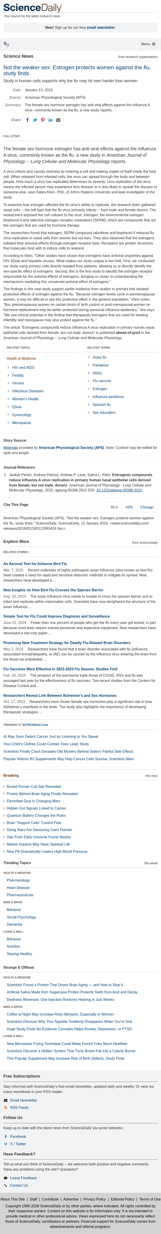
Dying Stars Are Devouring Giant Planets (39, 830)
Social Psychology (21, 917)
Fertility (18, 375)
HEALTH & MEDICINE (17, 873)
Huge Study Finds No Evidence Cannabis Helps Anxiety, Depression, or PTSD (69, 1029)
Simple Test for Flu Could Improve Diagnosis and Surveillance (56, 616)
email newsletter (101, 27)
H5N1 (97, 373)
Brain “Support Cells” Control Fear (34, 823)
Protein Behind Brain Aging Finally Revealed (42, 794)
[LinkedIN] (50, 120)
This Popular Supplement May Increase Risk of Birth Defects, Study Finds (66, 1058)
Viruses (18, 383)
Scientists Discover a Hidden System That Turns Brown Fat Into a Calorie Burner (71, 1051)
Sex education (104, 413)
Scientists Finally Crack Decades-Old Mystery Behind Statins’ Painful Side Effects (68, 751)
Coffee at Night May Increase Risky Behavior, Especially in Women (60, 1014)
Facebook (18, 1136)
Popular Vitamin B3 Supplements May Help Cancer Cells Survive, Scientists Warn (68, 759)
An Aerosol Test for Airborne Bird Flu (35, 564)
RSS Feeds (19, 1107)
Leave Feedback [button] (23, 1178)
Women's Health (25, 399)
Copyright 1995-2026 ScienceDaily (33, 1206)
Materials (10, 448)
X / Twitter (18, 1144)
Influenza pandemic (108, 397)
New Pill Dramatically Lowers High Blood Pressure (47, 851)
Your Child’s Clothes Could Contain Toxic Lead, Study (46, 744)
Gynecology (21, 415)
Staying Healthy (19, 954)
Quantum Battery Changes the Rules (36, 815)
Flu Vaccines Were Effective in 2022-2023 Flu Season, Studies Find (60, 669)
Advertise (70, 1199)
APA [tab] (129, 507)
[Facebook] (27, 120)
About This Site (12, 1199)
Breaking (11, 775)
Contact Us (19, 1185)
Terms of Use (150, 1199)
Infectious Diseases (28, 391)
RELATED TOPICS (18, 347)
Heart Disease (18, 888)
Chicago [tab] (147, 507)
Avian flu (99, 357)
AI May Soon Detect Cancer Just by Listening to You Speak (50, 736)
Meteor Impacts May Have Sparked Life (38, 844)
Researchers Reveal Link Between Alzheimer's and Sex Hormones (60, 695)
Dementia (14, 924)
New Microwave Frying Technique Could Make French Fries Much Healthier (67, 1044)
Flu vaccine (102, 381)
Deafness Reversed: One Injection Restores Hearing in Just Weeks (60, 1000)
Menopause (21, 423)
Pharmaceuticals (20, 895)
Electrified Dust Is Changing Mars (33, 801)
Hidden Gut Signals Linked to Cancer (36, 808)
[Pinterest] (43, 120)
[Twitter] (35, 120)
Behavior (14, 910)
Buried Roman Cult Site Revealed (34, 786)
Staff (33, 1199)
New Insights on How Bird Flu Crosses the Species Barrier (53, 590)
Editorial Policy (122, 1199)
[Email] (58, 120)
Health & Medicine (21, 358)
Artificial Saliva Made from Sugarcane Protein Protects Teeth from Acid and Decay (72, 992)
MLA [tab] (114, 507)
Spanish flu (101, 405)
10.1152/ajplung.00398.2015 (119, 490)
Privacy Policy (94, 1199)
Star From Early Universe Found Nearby (39, 837)
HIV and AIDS (23, 367)
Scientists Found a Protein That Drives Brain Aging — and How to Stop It (65, 985)
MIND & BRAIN (12, 902)
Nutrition (13, 946)
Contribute (50, 1199)
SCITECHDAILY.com (35, 724)
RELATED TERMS (98, 347)
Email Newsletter (23, 1100)
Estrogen (100, 389)
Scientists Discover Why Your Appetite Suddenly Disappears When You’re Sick (69, 1021)
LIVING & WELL (13, 931)
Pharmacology (18, 880)
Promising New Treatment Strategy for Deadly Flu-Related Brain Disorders (67, 643)
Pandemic (101, 365)
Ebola (16, 407)
